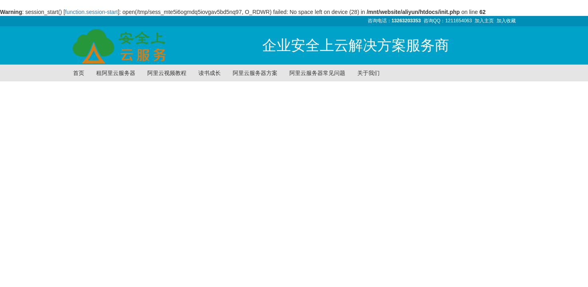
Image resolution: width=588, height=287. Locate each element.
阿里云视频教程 (166, 73)
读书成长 (209, 73)
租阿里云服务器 (115, 73)
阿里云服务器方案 (255, 73)
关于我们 (368, 73)
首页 (78, 73)
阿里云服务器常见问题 (317, 73)
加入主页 (484, 21)
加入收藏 (506, 21)
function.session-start (91, 12)
